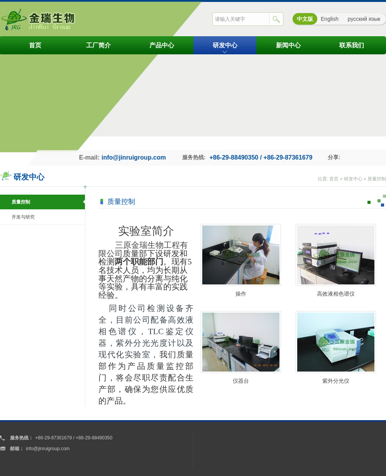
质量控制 (376, 179)
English (330, 19)
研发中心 (225, 45)
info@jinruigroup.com (134, 157)
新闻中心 (288, 45)
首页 (35, 45)
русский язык (364, 19)
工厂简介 (98, 45)
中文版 (305, 19)
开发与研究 (23, 217)
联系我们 (351, 45)
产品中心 (161, 45)
